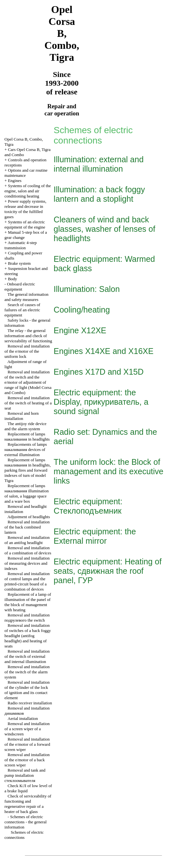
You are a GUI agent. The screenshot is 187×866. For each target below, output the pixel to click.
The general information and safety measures (27, 297)
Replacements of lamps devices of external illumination (26, 449)
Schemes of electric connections (24, 835)
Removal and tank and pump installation (25, 775)
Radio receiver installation (30, 702)
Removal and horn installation (22, 416)
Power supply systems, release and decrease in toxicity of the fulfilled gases (25, 209)
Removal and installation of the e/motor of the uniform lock (27, 351)
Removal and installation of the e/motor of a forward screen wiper (27, 744)
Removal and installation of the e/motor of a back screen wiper (27, 759)
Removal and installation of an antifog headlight (27, 540)
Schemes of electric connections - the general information (26, 821)
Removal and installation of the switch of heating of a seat (28, 403)
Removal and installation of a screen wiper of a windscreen (27, 728)
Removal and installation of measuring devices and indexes (27, 563)
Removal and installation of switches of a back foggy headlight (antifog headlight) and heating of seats (28, 635)
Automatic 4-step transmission (21, 245)
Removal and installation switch (27, 618)
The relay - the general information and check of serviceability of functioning (28, 335)
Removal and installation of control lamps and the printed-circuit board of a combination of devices (27, 581)
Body (12, 278)
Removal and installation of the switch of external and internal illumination (27, 656)
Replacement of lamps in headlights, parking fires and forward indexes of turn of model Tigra (28, 470)
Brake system (19, 263)
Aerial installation (23, 718)
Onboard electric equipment (20, 287)
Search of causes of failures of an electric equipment (22, 309)
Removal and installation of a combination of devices (28, 550)
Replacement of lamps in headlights (27, 437)
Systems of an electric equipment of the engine (25, 224)
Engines (14, 180)
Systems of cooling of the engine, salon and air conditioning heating (28, 190)
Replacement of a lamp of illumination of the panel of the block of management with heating (28, 602)
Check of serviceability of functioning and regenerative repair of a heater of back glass (28, 804)
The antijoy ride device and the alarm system (26, 426)
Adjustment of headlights (28, 516)
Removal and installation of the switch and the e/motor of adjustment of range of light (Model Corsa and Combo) (28, 382)
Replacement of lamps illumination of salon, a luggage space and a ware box (27, 493)
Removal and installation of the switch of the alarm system (27, 671)
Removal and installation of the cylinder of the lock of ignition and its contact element (27, 690)
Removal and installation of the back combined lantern (27, 527)
